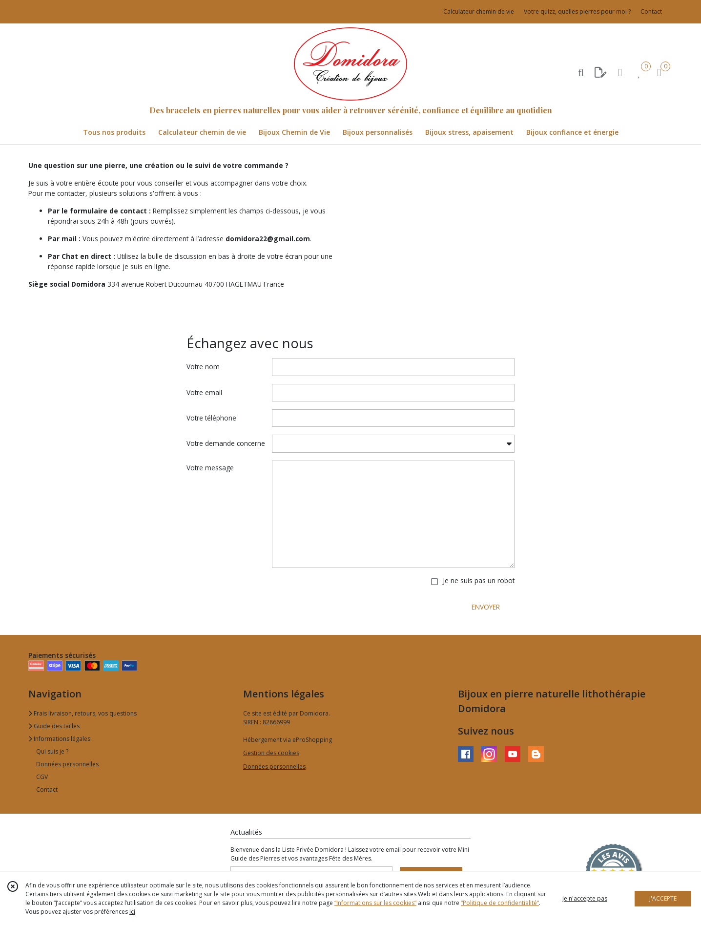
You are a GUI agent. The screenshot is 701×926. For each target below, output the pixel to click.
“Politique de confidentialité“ (500, 903)
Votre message (210, 467)
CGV (42, 777)
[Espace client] (620, 72)
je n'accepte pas (584, 898)
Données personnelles (67, 764)
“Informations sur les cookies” (375, 903)
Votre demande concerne (225, 443)
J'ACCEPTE (663, 898)
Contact (651, 11)
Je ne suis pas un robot (479, 580)
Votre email (204, 392)
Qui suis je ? (52, 751)
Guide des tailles (54, 726)
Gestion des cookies (271, 753)
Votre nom (203, 366)
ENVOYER (486, 606)
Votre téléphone (211, 417)
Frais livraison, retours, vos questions (82, 713)
